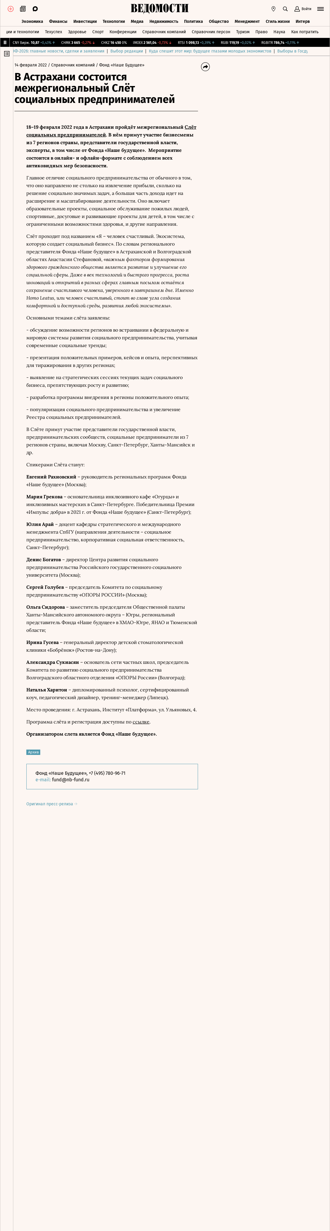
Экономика (32, 20)
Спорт (98, 30)
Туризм (242, 30)
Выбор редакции (139, 51)
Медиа (137, 20)
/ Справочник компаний (76, 65)
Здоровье (77, 30)
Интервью (305, 20)
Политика (193, 20)
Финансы (58, 20)
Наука (279, 30)
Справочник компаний (164, 30)
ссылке (145, 722)
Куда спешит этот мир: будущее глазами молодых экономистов (223, 51)
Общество (219, 20)
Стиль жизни (278, 20)
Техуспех (53, 30)
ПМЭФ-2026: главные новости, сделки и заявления (68, 51)
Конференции (123, 30)
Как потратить (304, 30)
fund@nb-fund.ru (75, 780)
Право (261, 30)
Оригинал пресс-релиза (56, 804)
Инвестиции (85, 20)
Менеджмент (247, 20)
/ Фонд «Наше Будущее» (125, 65)
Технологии (114, 20)
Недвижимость (163, 20)
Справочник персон (211, 30)
